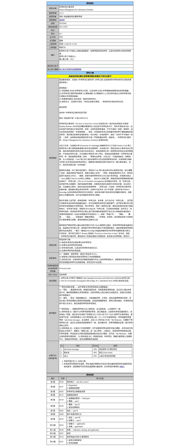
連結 (122, 367)
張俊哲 (62, 20)
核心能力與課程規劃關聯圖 (70, 69)
